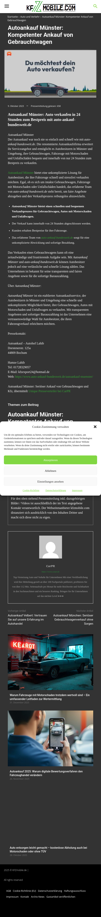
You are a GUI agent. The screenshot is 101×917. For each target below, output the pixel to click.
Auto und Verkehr (30, 16)
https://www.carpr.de (50, 571)
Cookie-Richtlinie (31, 490)
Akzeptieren (50, 459)
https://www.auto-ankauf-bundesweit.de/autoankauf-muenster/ (54, 376)
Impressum (77, 490)
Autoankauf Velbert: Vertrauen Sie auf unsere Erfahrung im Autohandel (27, 619)
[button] (95, 427)
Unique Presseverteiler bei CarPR (49, 391)
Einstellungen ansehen (50, 481)
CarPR (50, 566)
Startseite (12, 16)
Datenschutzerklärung (55, 490)
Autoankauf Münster (21, 172)
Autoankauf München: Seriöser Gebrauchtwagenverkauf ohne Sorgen (73, 619)
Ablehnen (50, 470)
